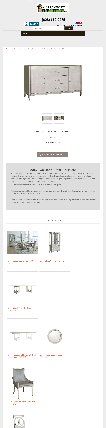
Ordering (9, 395)
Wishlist (76, 394)
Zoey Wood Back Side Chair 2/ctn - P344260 (22, 352)
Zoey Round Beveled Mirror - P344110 (50, 307)
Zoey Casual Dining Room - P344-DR (22, 261)
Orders (76, 388)
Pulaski (57, 142)
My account (78, 384)
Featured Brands (12, 388)
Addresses (77, 391)
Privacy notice (11, 392)
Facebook (50, 411)
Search (42, 384)
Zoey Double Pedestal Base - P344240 (82, 261)
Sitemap (9, 384)
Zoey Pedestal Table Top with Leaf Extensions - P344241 (22, 307)
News (42, 388)
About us (43, 395)
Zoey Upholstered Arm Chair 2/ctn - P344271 (83, 307)
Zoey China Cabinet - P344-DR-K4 (52, 261)
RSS (56, 411)
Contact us (10, 398)
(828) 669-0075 (53, 20)
